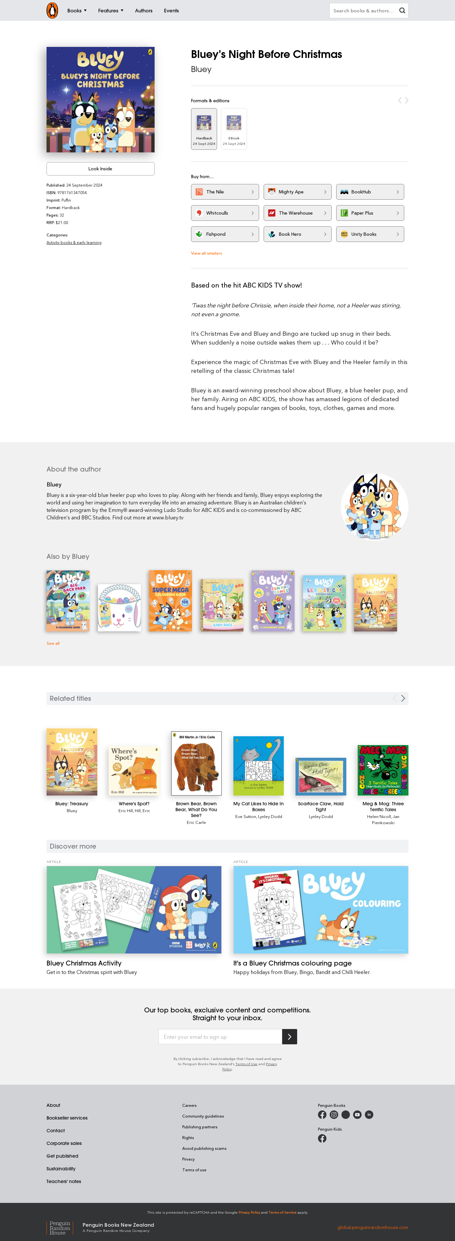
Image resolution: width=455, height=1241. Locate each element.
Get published (62, 1156)
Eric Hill (125, 810)
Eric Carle (196, 822)
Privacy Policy (249, 1212)
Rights (188, 1137)
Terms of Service (282, 1212)
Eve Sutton (245, 816)
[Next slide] (403, 698)
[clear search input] (402, 11)
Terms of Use (246, 1063)
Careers (189, 1105)
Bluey (201, 69)
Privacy (188, 1159)
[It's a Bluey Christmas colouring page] (321, 909)
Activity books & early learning (74, 242)
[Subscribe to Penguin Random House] (289, 1036)
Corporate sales (64, 1143)
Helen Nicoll (379, 816)
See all (53, 643)
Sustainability (61, 1169)
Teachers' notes (64, 1181)
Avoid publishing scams (204, 1148)
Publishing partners (199, 1127)
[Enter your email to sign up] (220, 1037)
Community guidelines (203, 1116)
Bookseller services (67, 1118)
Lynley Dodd (270, 816)
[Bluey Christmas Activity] (134, 909)
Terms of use (194, 1170)
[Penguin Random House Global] (65, 1227)
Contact (56, 1131)
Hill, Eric (142, 810)
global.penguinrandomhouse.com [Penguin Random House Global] (373, 1226)
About (53, 1105)
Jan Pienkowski (385, 819)
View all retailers (206, 253)
